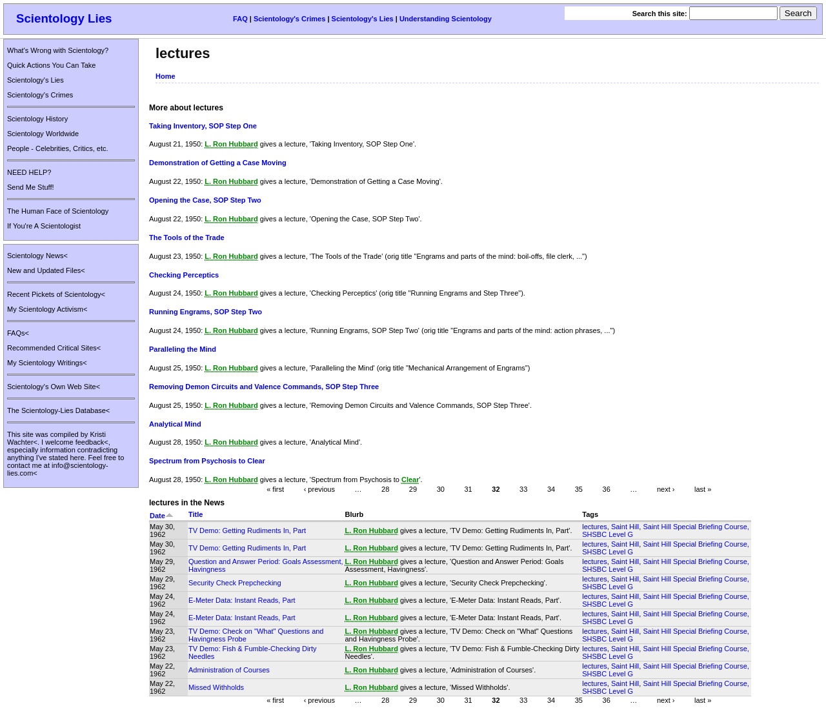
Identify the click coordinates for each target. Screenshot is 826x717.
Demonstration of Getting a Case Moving (218, 163)
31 (468, 489)
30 (441, 489)
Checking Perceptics (184, 275)
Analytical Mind (175, 424)
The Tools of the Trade (187, 237)
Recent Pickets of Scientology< (56, 294)
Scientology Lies (64, 18)
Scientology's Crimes (289, 19)
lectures (594, 526)
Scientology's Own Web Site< (53, 386)
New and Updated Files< (46, 270)
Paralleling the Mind (182, 349)
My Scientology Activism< (47, 309)
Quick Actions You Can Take (51, 65)
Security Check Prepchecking (234, 583)
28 (385, 489)
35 (579, 489)
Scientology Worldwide (43, 133)
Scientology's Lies (363, 19)
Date (162, 516)
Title (195, 514)
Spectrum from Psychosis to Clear (207, 461)
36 (606, 489)
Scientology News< (37, 255)
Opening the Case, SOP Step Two (205, 200)
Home (166, 76)
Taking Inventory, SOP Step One (203, 126)
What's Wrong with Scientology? (57, 50)
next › (666, 489)
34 (551, 489)
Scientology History (37, 119)
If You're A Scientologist (44, 226)
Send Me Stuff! (30, 187)
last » (702, 489)
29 (413, 489)
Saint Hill (625, 526)
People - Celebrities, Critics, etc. (57, 148)
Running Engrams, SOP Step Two (205, 312)
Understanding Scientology (445, 19)
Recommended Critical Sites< (54, 348)
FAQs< (18, 333)
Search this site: (660, 13)
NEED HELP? (29, 172)
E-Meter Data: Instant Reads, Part (242, 600)
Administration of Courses (229, 670)
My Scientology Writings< (47, 363)
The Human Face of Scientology (57, 211)
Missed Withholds (216, 687)
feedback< (92, 442)
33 (523, 489)
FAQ (240, 19)
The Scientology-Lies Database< (58, 410)
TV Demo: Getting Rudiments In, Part (247, 530)
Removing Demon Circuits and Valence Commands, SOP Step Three (264, 386)
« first (275, 489)
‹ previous (319, 489)
